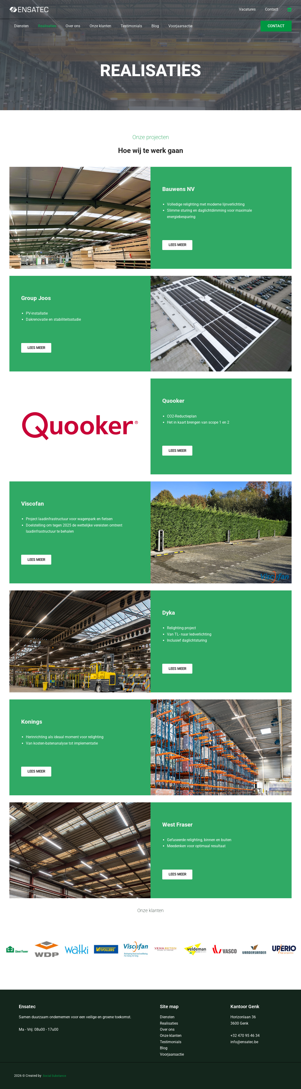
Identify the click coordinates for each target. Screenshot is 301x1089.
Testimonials (170, 1042)
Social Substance (55, 1075)
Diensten (167, 1017)
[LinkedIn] (289, 10)
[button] (276, 26)
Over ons (167, 1029)
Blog (163, 1048)
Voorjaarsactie (172, 1054)
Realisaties (169, 1023)
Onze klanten (171, 1036)
